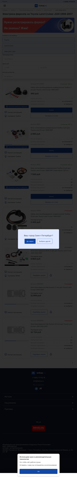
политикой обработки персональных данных (35, 467)
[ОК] (38, 471)
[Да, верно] (30, 241)
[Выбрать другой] (44, 241)
